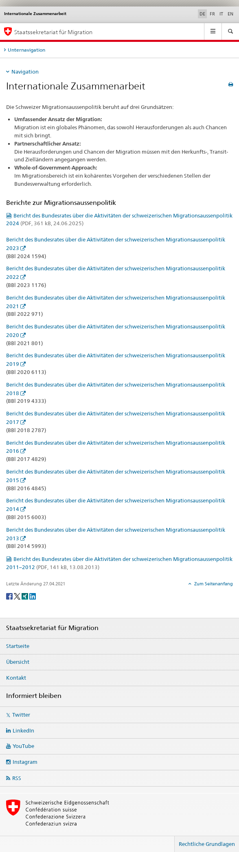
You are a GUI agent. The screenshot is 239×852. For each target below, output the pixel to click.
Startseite (17, 646)
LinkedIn (23, 730)
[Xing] (25, 596)
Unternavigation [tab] (26, 50)
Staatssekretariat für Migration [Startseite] (53, 31)
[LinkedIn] (32, 596)
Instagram (25, 762)
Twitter (21, 714)
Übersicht (17, 662)
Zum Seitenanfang (213, 584)
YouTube (23, 746)
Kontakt (16, 677)
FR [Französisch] (212, 14)
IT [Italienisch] (221, 14)
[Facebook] (10, 596)
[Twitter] (18, 596)
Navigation (25, 71)
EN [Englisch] (230, 14)
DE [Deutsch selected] (202, 14)
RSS (16, 778)
